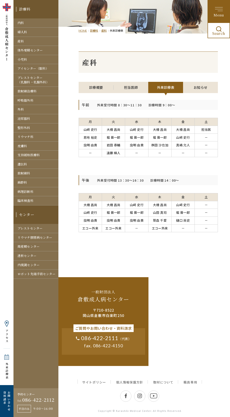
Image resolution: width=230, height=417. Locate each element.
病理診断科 (25, 191)
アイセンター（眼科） (33, 68)
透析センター (27, 255)
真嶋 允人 (183, 145)
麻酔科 (22, 182)
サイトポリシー (94, 382)
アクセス (7, 336)
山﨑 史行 (90, 129)
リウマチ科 (25, 136)
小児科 (22, 59)
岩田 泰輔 (113, 145)
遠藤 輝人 (113, 153)
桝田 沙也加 (159, 145)
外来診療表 (7, 370)
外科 (21, 109)
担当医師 (131, 87)
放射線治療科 (27, 91)
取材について (163, 382)
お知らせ (201, 87)
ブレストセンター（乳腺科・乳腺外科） (33, 79)
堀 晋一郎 (113, 137)
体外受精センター (30, 50)
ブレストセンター (30, 228)
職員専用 (190, 382)
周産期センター (29, 246)
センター (26, 214)
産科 (21, 41)
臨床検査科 (25, 200)
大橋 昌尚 (113, 129)
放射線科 (24, 173)
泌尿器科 (24, 118)
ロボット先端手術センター (36, 274)
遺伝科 (22, 164)
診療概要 (96, 87)
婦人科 (22, 32)
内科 (21, 22)
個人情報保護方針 (129, 382)
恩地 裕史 (90, 137)
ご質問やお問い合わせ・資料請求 (103, 328)
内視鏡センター (29, 265)
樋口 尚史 (183, 220)
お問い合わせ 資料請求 (7, 401)
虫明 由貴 (90, 145)
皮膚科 (22, 146)
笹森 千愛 (160, 220)
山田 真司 (160, 212)
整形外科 (24, 127)
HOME (83, 30)
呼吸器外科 (25, 100)
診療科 (25, 9)
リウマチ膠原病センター (35, 237)
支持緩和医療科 (29, 155)
